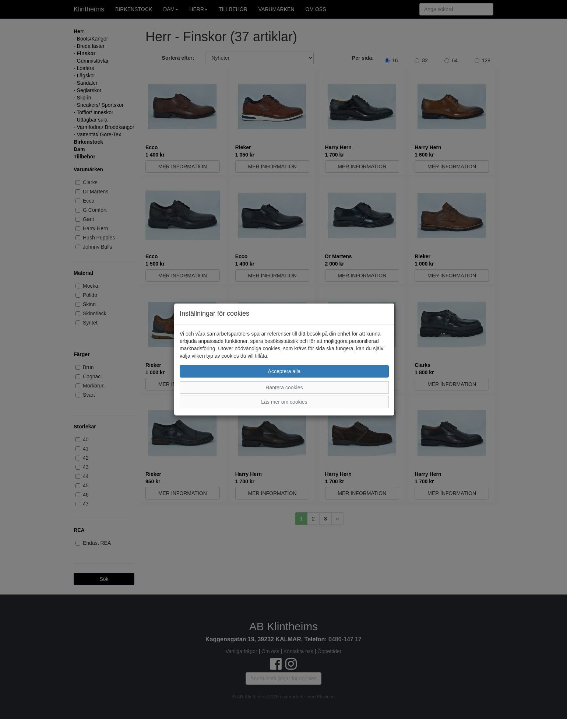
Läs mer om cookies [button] (284, 402)
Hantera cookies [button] (284, 387)
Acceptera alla (284, 371)
